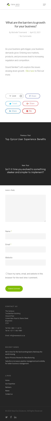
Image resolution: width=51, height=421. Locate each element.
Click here (30, 71)
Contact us (9, 394)
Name (8, 231)
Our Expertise (10, 384)
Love (15, 96)
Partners (8, 387)
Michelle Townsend (19, 32)
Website (8, 257)
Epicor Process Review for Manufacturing (19, 357)
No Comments (26, 36)
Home (7, 380)
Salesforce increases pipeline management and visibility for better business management (25, 362)
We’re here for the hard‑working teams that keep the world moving (23, 353)
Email (8, 244)
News (7, 390)
